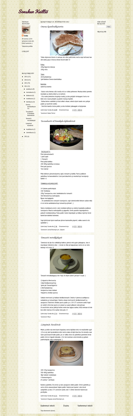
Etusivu (66, 405)
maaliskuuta (30, 129)
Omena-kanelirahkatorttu (52, 26)
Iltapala (50, 399)
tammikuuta (30, 132)
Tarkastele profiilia (27, 46)
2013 (26, 83)
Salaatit (62, 230)
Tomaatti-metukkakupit (51, 237)
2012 (26, 86)
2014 (26, 80)
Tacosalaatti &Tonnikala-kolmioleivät (58, 121)
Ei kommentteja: (64, 110)
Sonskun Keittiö (33, 11)
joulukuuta (29, 89)
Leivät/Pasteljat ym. (53, 230)
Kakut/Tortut (51, 113)
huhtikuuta (29, 102)
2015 (26, 77)
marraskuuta (30, 92)
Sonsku (26, 36)
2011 (26, 136)
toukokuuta (29, 98)
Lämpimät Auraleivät (50, 324)
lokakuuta (29, 95)
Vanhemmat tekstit (85, 405)
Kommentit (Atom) (49, 411)
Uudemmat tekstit (48, 405)
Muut (49, 317)
